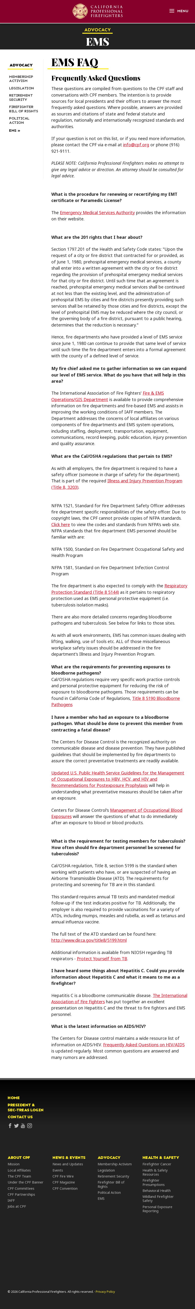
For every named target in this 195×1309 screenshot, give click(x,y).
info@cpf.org (136, 144)
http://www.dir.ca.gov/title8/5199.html (89, 940)
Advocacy (97, 30)
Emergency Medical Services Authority (97, 212)
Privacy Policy (105, 1291)
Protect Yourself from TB (102, 958)
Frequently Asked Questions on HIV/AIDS (144, 1044)
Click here (60, 524)
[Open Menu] (178, 11)
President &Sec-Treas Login (26, 1107)
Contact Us (20, 1116)
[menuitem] (24, 78)
